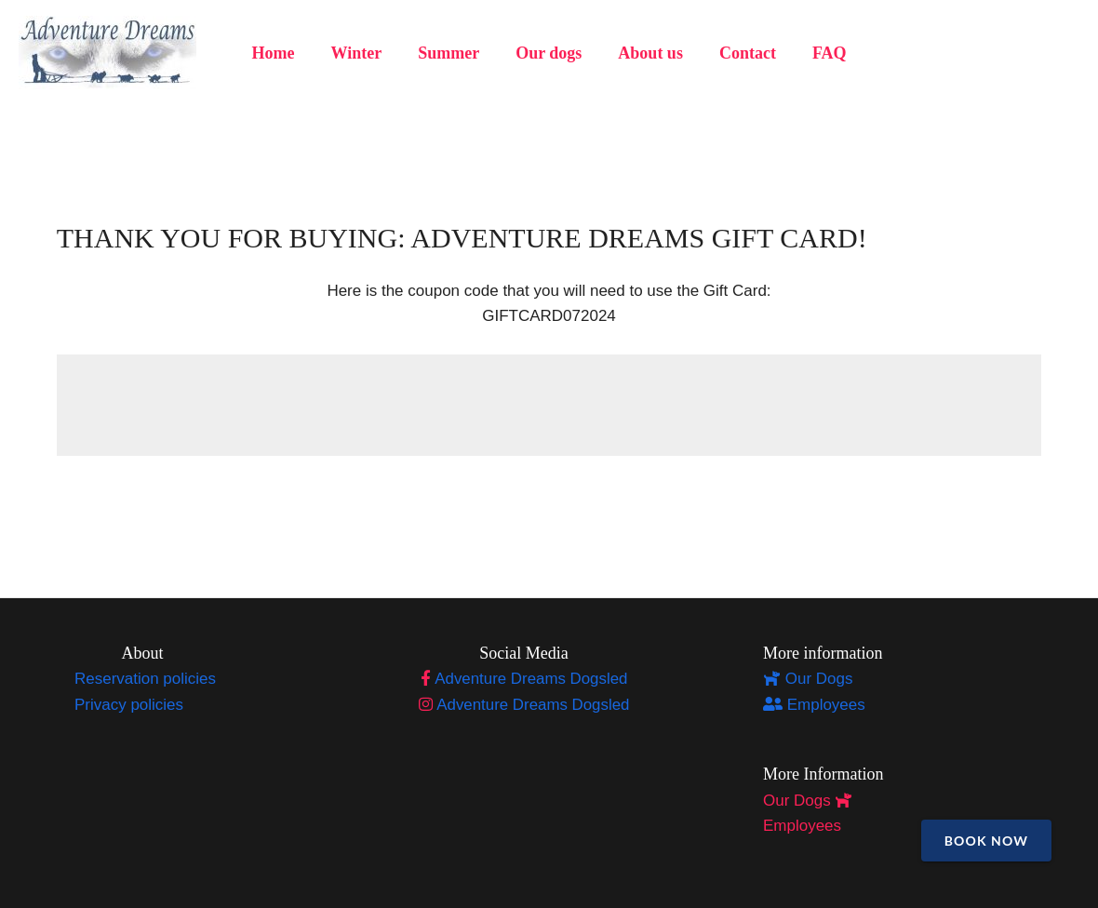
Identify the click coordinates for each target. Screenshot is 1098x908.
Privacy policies (128, 705)
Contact (742, 53)
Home (281, 53)
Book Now (986, 840)
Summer (451, 53)
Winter (361, 53)
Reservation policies (145, 679)
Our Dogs (807, 679)
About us (647, 53)
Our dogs (549, 53)
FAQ (821, 53)
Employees (814, 705)
